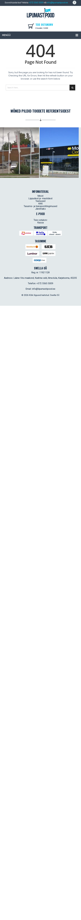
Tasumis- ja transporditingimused (40, 206)
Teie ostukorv (40, 220)
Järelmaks (40, 208)
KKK (40, 203)
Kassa (40, 222)
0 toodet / (41, 28)
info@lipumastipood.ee (57, 2)
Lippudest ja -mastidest (40, 198)
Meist (40, 195)
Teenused (40, 201)
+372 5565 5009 (36, 2)
